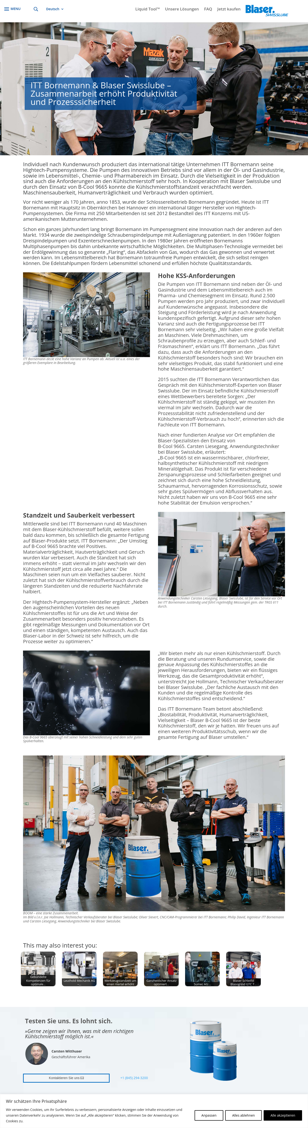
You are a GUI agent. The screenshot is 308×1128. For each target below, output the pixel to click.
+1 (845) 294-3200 (134, 1078)
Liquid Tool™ (147, 9)
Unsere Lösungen (182, 9)
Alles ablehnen (243, 1115)
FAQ (208, 9)
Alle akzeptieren (283, 1115)
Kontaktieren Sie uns (64, 1078)
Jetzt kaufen (229, 9)
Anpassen (209, 1115)
